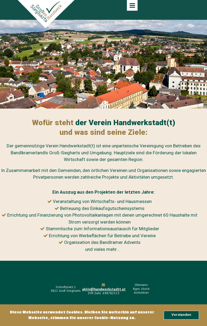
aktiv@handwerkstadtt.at (103, 289)
